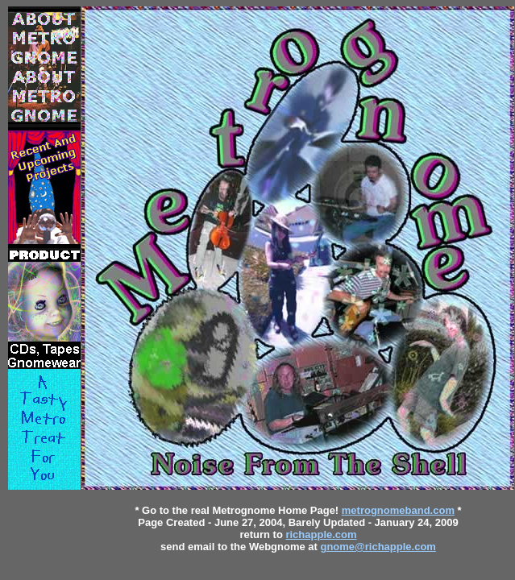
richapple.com (320, 534)
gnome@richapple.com (377, 547)
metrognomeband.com (398, 510)
